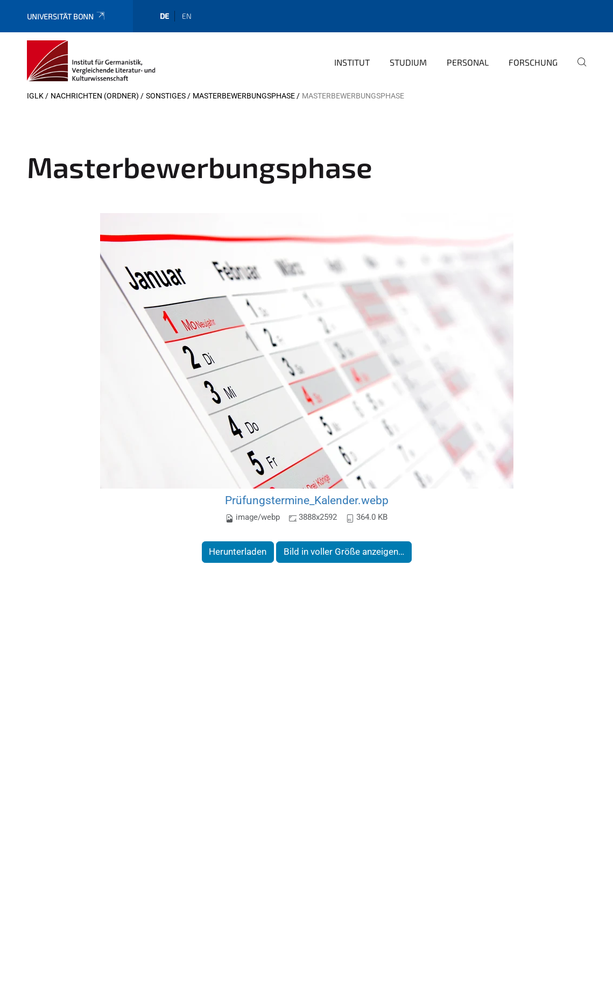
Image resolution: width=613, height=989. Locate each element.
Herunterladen (237, 551)
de (164, 15)
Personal (468, 62)
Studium (408, 62)
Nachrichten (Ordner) (95, 95)
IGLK (35, 95)
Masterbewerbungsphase (244, 95)
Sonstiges (166, 95)
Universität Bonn (66, 16)
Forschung (533, 62)
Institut (352, 62)
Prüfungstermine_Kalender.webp (307, 500)
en (187, 15)
